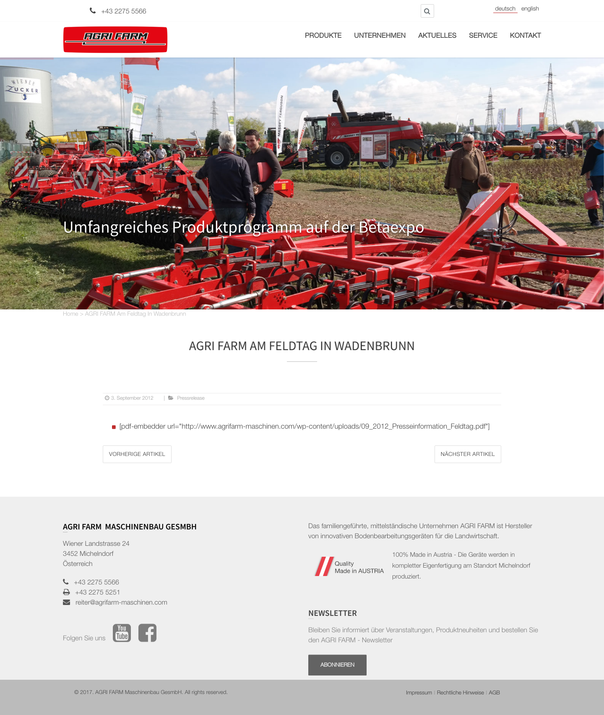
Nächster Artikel (468, 455)
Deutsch (505, 10)
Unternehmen (380, 36)
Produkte (323, 36)
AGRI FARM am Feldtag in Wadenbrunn (135, 315)
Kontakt (525, 36)
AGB (494, 693)
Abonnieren (337, 686)
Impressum (419, 693)
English (530, 10)
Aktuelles (437, 36)
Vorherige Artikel (137, 455)
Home (70, 315)
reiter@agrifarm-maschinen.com (118, 603)
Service (483, 36)
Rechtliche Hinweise (460, 693)
